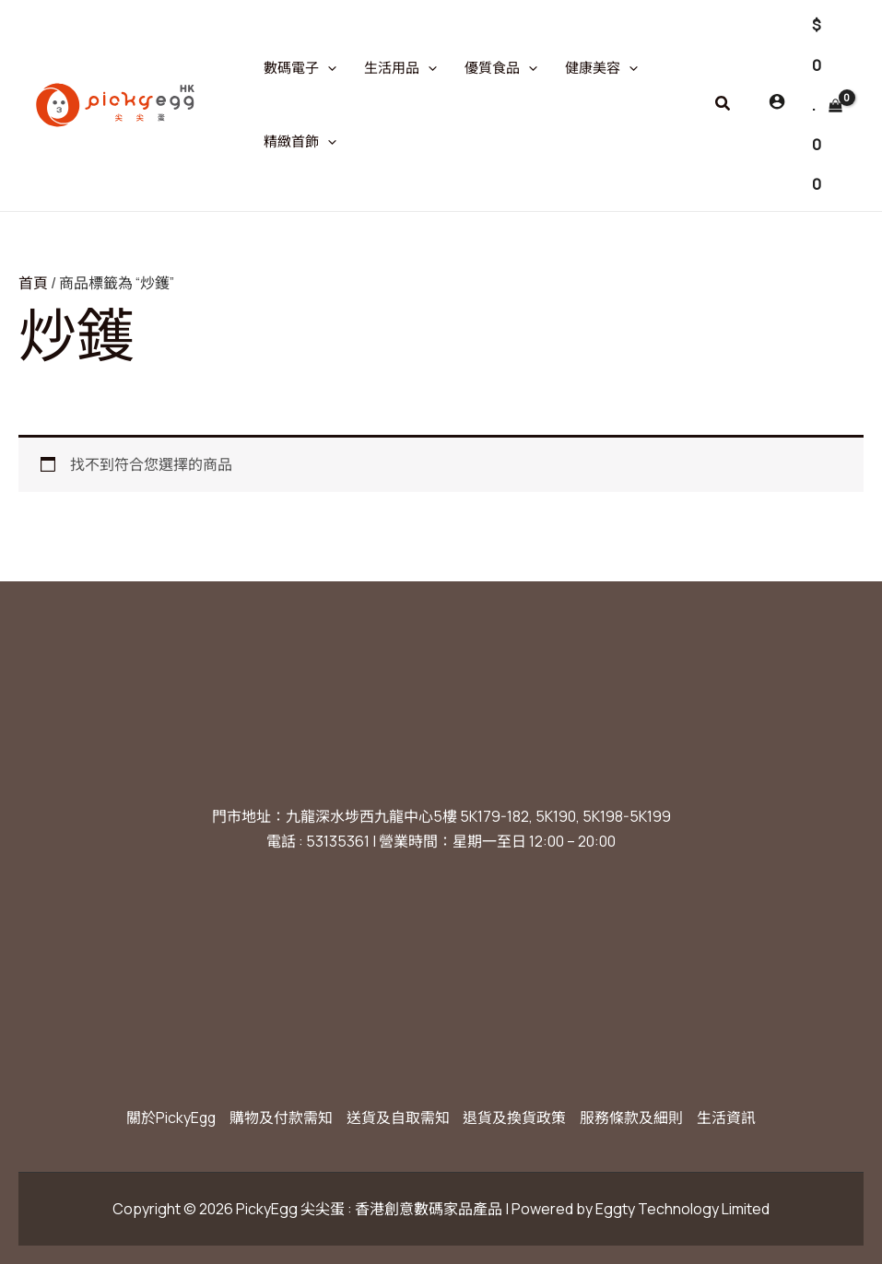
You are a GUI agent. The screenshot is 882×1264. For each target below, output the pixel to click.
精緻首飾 (300, 142)
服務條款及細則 (634, 1117)
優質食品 (501, 68)
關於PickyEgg (168, 1117)
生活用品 (400, 68)
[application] (327, 68)
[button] (723, 104)
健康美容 (601, 68)
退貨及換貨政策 (516, 1117)
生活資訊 (729, 1117)
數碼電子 (300, 68)
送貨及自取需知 (398, 1117)
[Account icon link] (777, 101)
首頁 (33, 283)
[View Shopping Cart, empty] (827, 105)
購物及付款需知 (280, 1117)
